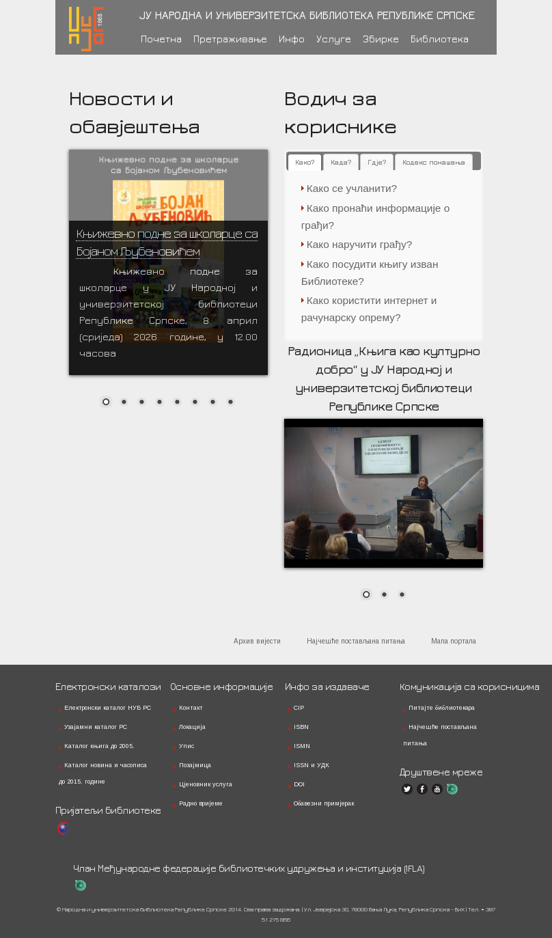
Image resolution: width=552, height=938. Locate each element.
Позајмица (195, 765)
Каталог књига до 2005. (99, 746)
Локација (192, 726)
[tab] (305, 162)
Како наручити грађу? (360, 244)
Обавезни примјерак (324, 803)
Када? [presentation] (341, 162)
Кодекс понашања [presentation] (433, 162)
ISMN (302, 746)
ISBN (301, 726)
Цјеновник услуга (205, 784)
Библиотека (440, 38)
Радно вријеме (201, 803)
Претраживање (230, 38)
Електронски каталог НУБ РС (107, 707)
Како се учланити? (352, 188)
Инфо (292, 38)
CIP (299, 707)
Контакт (191, 707)
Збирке (381, 38)
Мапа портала (453, 641)
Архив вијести (257, 641)
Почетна (161, 38)
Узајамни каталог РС (95, 726)
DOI (299, 784)
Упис (186, 746)
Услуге (333, 38)
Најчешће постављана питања (356, 641)
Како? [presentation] (304, 162)
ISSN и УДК (311, 765)
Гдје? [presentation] (377, 162)
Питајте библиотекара (442, 707)
